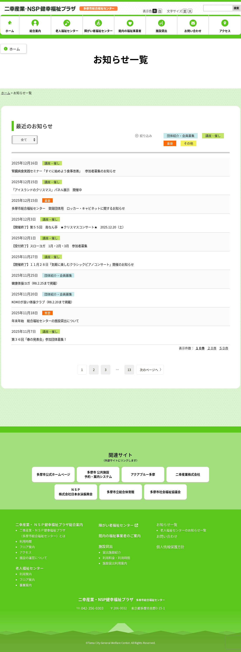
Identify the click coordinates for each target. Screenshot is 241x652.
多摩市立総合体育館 (120, 492)
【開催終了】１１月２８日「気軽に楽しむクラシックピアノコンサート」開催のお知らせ (73, 264)
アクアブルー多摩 (143, 474)
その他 (188, 143)
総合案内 (35, 31)
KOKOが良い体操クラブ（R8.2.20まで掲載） (43, 302)
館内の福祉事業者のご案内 (120, 535)
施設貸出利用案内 (115, 563)
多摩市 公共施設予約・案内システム (98, 474)
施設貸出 (161, 31)
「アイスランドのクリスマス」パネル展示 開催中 (47, 189)
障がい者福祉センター (98, 31)
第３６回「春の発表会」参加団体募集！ (41, 339)
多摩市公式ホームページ (53, 474)
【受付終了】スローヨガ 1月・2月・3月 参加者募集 (49, 245)
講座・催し (213, 135)
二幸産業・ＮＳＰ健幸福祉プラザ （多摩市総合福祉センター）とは (42, 533)
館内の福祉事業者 (130, 31)
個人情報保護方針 (170, 546)
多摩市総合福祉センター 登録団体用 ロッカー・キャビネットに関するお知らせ (68, 208)
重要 (170, 143)
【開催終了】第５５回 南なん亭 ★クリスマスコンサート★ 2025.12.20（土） (68, 227)
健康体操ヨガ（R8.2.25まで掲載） (35, 283)
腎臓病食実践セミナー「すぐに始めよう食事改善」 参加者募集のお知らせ (64, 171)
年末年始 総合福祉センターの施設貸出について (45, 320)
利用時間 (25, 541)
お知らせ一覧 (166, 524)
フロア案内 (27, 547)
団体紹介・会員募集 (180, 135)
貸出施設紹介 (112, 552)
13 (129, 369)
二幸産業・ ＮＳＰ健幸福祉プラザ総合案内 (49, 524)
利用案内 (25, 574)
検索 (236, 8)
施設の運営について (33, 557)
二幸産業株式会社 (188, 474)
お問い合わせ (192, 31)
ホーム (9, 31)
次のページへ (149, 369)
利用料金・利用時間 (116, 557)
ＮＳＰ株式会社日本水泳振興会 (76, 491)
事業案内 (25, 585)
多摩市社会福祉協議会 (165, 492)
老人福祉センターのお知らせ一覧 (183, 530)
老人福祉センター (67, 31)
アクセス (225, 31)
